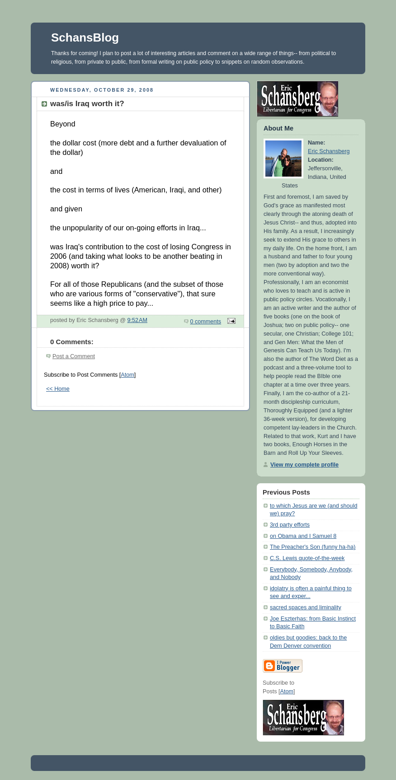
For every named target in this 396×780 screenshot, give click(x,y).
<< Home (58, 389)
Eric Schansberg (329, 151)
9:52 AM (137, 320)
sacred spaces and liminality (305, 607)
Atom (127, 375)
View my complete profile (304, 465)
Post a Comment (73, 356)
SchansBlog (85, 37)
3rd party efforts (290, 525)
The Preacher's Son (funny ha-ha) (313, 547)
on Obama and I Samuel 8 (303, 536)
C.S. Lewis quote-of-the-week (307, 558)
